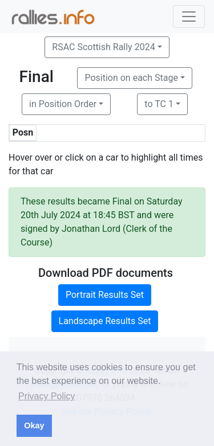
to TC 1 (158, 104)
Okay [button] (34, 425)
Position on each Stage (131, 77)
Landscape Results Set (105, 321)
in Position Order (62, 104)
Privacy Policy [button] (46, 396)
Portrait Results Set (105, 294)
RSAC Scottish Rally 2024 (103, 47)
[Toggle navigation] (189, 16)
